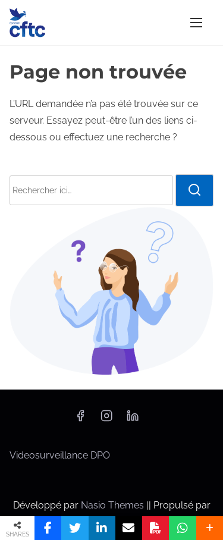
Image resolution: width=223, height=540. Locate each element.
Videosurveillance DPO (60, 455)
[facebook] (80, 419)
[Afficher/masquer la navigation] (196, 22)
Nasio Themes (113, 505)
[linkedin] (133, 419)
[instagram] (106, 419)
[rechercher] (194, 190)
